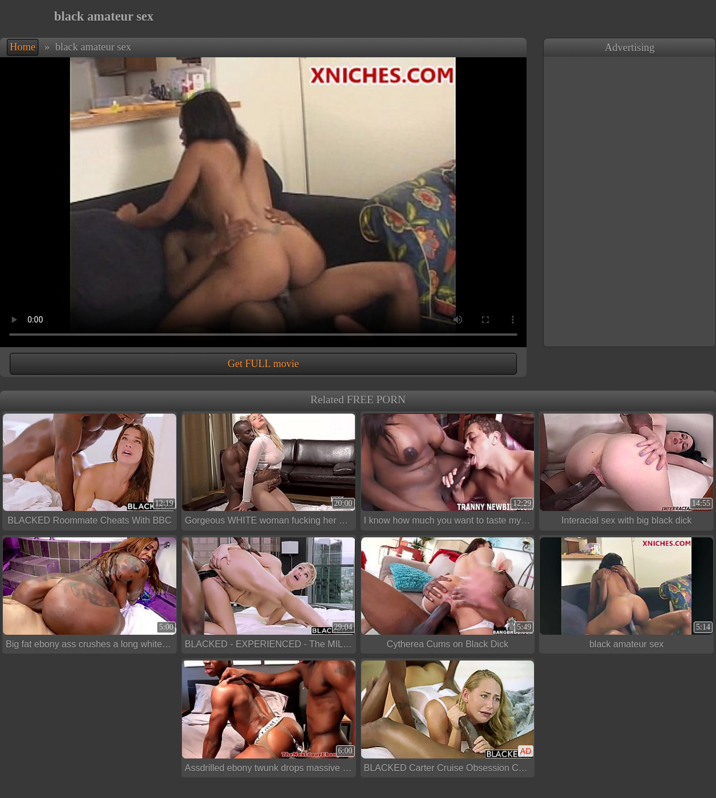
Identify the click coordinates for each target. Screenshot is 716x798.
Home (22, 47)
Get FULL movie (263, 363)
